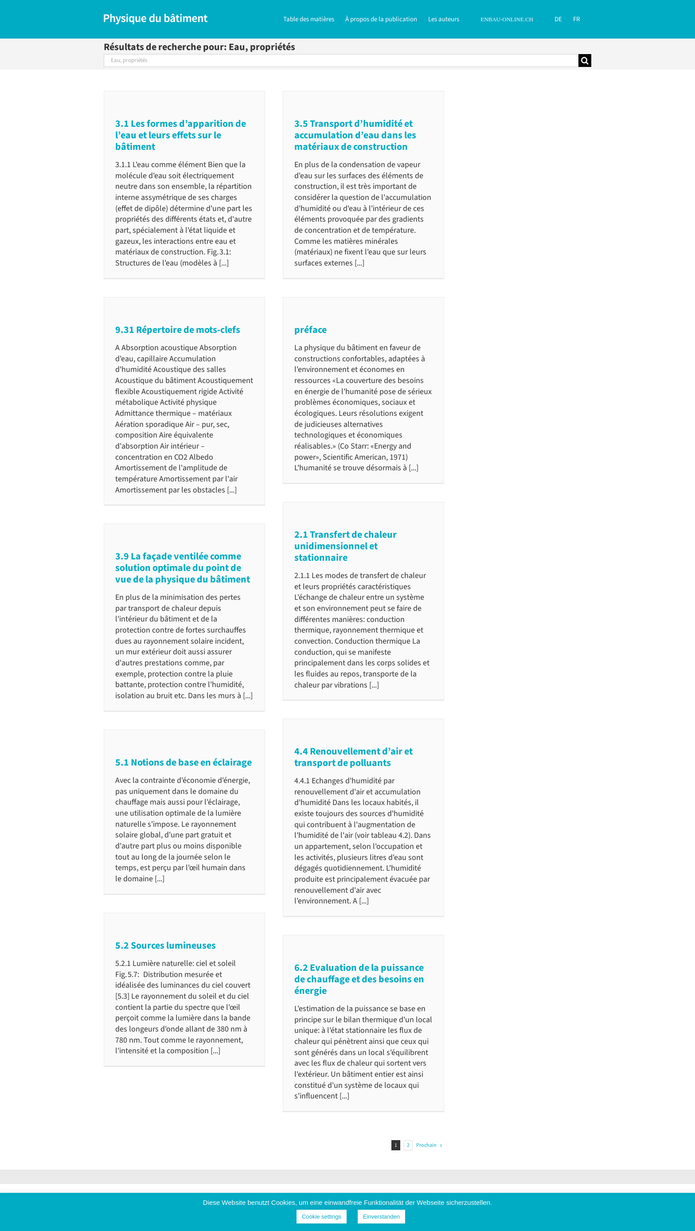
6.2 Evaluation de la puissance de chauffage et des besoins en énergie (359, 979)
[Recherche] (584, 60)
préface (310, 330)
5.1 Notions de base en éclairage (183, 762)
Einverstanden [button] (381, 1216)
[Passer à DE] (558, 18)
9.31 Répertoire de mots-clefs (177, 330)
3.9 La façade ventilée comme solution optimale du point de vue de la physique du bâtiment (182, 567)
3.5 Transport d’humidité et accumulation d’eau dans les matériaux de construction (355, 135)
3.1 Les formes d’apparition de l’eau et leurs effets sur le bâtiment (180, 135)
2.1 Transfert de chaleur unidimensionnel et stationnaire (345, 546)
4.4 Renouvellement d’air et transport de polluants (353, 757)
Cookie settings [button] (321, 1216)
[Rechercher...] (341, 60)
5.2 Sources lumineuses (165, 945)
